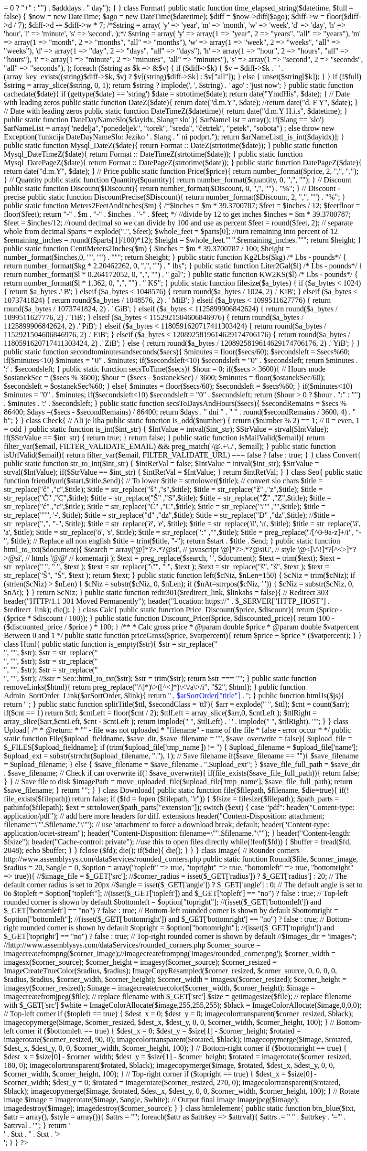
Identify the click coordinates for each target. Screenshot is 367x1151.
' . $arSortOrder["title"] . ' (209, 696)
